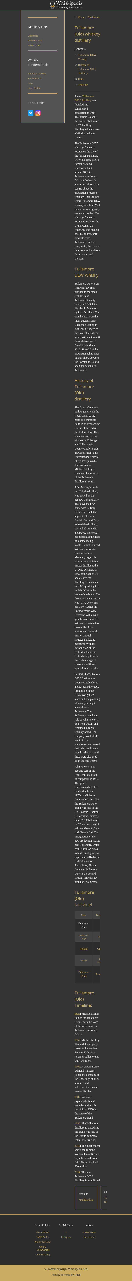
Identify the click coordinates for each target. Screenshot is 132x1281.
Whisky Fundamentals (43, 1248)
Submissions (89, 1237)
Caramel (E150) (42, 1254)
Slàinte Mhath (42, 1232)
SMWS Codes (34, 45)
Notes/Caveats (89, 1232)
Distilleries (33, 35)
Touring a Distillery (37, 73)
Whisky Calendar (43, 1242)
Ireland (83, 948)
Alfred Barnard (35, 40)
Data (80, 79)
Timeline (83, 84)
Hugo (77, 1274)
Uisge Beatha (34, 88)
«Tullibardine (85, 1199)
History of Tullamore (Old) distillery (87, 69)
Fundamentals (35, 78)
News (30, 83)
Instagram (66, 1237)
